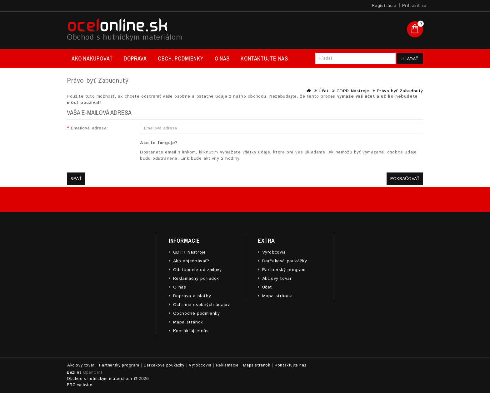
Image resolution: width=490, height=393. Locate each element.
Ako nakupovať (92, 58)
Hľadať (410, 59)
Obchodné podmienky (196, 313)
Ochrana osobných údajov (201, 305)
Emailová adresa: (89, 128)
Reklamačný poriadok (196, 278)
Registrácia (384, 5)
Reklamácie (227, 365)
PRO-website (79, 385)
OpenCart (92, 373)
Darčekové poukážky (284, 261)
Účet (324, 91)
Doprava (135, 58)
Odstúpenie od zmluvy (197, 270)
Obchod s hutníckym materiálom (124, 37)
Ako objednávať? (191, 261)
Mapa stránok (188, 322)
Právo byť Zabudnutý (400, 91)
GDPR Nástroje (353, 91)
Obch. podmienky (180, 58)
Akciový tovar (277, 278)
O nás (222, 58)
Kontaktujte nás (264, 58)
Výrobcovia (274, 252)
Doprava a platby (192, 296)
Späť (76, 179)
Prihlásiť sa (414, 5)
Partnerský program (284, 270)
